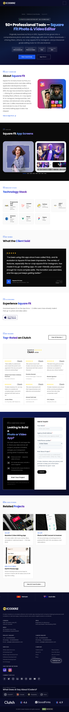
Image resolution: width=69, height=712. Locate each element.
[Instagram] (13, 678)
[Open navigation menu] (64, 3)
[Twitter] (8, 678)
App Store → (44, 57)
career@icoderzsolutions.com (47, 642)
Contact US (56, 661)
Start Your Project (18, 478)
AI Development (7, 652)
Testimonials (39, 650)
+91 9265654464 (43, 638)
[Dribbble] (26, 678)
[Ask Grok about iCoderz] (43, 694)
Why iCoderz (55, 650)
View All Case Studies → (34, 585)
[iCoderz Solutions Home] (12, 609)
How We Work (56, 652)
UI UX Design (6, 662)
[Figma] (39, 678)
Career (54, 657)
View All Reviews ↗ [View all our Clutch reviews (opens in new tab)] (57, 338)
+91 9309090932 (10, 638)
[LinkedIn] (17, 678)
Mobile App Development (10, 654)
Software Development (9, 657)
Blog (37, 657)
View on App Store (9, 116)
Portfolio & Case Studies (33, 14)
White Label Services (9, 650)
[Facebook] (4, 678)
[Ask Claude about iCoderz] (20, 694)
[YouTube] (34, 678)
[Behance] (30, 678)
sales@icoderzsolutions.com (15, 642)
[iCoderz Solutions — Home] (10, 3)
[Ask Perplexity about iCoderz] (32, 694)
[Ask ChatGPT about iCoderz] (8, 694)
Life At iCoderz (56, 654)
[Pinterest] (21, 678)
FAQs (37, 654)
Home (23, 14)
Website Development (9, 659)
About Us (38, 652)
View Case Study (26, 57)
